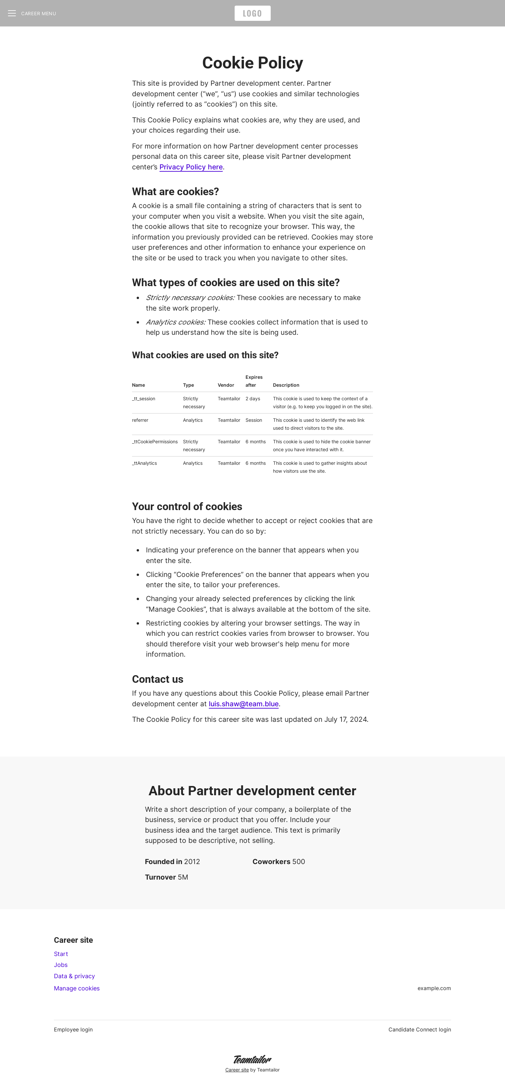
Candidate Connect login (420, 1029)
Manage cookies (77, 988)
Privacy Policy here (191, 167)
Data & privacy (74, 976)
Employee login (73, 1029)
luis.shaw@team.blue (244, 704)
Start (61, 953)
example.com (434, 988)
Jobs (61, 964)
